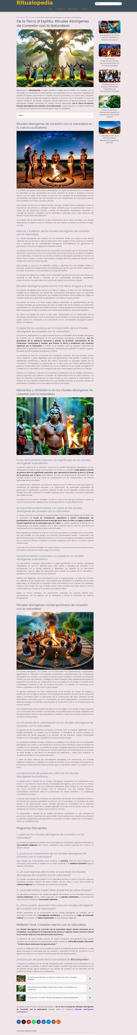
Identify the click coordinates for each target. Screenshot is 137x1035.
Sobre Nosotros (73, 9)
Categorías (59, 9)
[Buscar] (120, 3)
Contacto (84, 9)
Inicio (51, 9)
